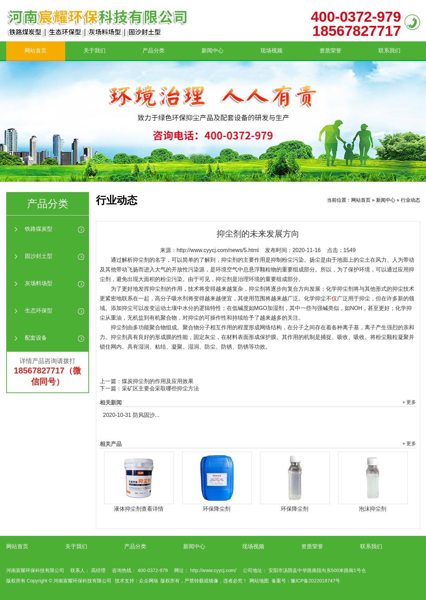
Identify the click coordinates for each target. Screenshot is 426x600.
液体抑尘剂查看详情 (139, 509)
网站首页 (35, 50)
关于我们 (94, 50)
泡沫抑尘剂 (372, 509)
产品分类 (153, 50)
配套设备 (36, 338)
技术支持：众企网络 (136, 580)
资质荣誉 (330, 50)
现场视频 (271, 50)
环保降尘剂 (216, 509)
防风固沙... (131, 415)
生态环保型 (38, 310)
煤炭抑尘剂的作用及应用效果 (158, 381)
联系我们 (389, 50)
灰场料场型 (38, 283)
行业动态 (410, 200)
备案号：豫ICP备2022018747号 (305, 580)
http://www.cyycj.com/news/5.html (218, 250)
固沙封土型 (38, 256)
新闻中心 (212, 50)
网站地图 (259, 580)
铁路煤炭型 (38, 229)
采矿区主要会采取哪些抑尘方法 (160, 388)
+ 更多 (409, 402)
